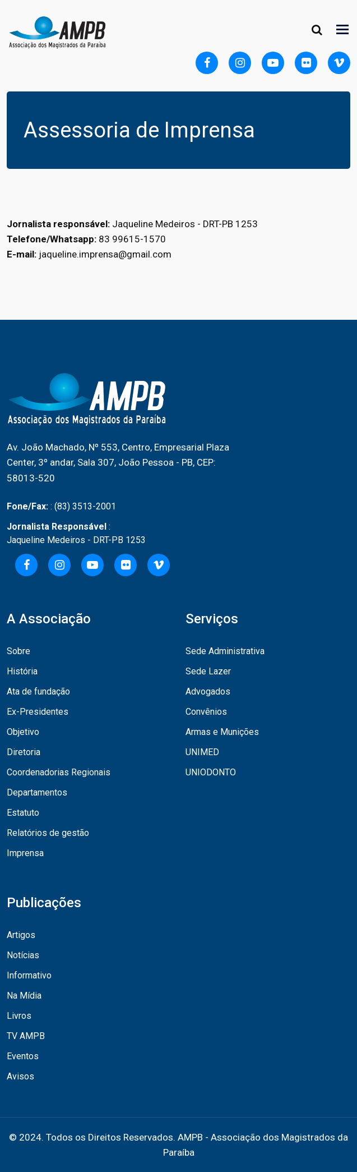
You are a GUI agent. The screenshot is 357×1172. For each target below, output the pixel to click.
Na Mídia (24, 995)
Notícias (23, 955)
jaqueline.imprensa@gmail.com (105, 254)
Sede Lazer (208, 671)
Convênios (206, 711)
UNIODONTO (211, 772)
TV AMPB (26, 1036)
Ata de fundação (38, 691)
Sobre (18, 651)
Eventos (23, 1056)
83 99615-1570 (132, 239)
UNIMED (202, 752)
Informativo (29, 975)
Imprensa (25, 853)
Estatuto (23, 812)
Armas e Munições (222, 732)
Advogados (208, 691)
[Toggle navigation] (343, 30)
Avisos (20, 1076)
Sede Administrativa (225, 651)
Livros (19, 1015)
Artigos (21, 935)
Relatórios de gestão (48, 833)
